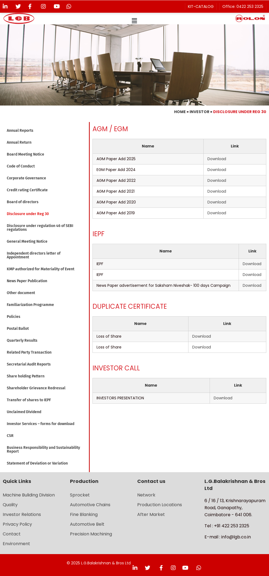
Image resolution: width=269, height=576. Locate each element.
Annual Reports (20, 130)
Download (216, 159)
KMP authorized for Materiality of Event (40, 269)
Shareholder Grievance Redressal (36, 388)
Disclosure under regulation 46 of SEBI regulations (40, 227)
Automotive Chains (90, 505)
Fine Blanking (84, 514)
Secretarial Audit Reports (29, 364)
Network (146, 495)
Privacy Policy (17, 524)
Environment (16, 544)
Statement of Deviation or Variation (37, 463)
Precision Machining (91, 534)
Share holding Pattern (25, 376)
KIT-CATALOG (201, 6)
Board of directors (23, 202)
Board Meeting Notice (25, 154)
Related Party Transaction (29, 352)
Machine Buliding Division (29, 495)
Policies (13, 316)
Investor (199, 111)
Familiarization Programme (30, 304)
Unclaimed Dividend (24, 412)
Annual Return (19, 142)
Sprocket (80, 495)
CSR (10, 435)
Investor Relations (22, 514)
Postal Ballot (18, 328)
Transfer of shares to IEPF (29, 400)
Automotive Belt (87, 524)
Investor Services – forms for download (40, 424)
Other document (21, 293)
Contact (12, 534)
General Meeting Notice (27, 241)
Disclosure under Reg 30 (28, 214)
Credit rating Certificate (27, 190)
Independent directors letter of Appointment (33, 255)
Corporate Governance (26, 178)
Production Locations (159, 505)
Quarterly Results (22, 340)
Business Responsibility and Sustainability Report (43, 449)
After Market (151, 514)
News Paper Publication (27, 281)
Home (180, 111)
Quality (10, 505)
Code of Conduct (21, 166)
